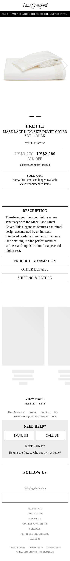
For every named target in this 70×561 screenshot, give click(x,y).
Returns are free (18, 452)
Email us (19, 435)
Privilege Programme (35, 534)
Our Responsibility (35, 523)
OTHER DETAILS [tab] (43, 269)
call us (50, 435)
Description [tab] (44, 211)
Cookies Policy (53, 547)
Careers (34, 538)
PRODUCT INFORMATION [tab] (40, 261)
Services (35, 529)
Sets (42, 403)
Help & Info (35, 508)
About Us (35, 518)
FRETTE (35, 126)
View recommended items (35, 183)
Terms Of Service (17, 547)
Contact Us (35, 513)
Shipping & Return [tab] (42, 278)
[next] (65, 65)
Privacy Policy (36, 547)
